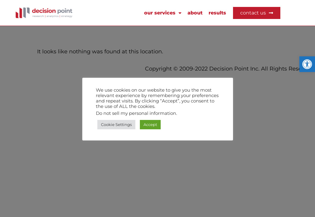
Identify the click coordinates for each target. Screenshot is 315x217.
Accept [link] (150, 124)
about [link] (195, 13)
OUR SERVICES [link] (162, 13)
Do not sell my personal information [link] (136, 113)
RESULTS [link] (217, 13)
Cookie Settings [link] (116, 124)
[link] (307, 64)
